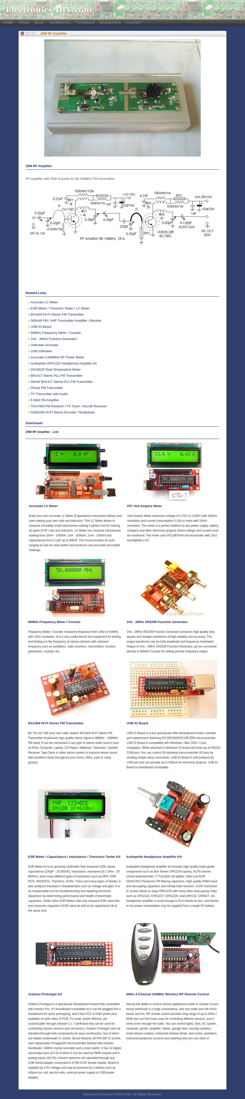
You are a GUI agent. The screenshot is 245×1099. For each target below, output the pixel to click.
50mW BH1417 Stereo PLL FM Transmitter (62, 382)
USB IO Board (41, 327)
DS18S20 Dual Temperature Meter (56, 369)
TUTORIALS (85, 22)
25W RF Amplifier (54, 33)
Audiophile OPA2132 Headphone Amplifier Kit (64, 363)
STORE (24, 22)
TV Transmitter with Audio (49, 394)
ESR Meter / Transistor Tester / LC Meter (60, 308)
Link (56, 432)
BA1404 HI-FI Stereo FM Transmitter (57, 314)
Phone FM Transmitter (47, 388)
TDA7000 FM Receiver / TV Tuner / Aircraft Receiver (69, 406)
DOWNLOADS (110, 22)
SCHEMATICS (59, 22)
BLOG (39, 22)
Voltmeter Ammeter (44, 345)
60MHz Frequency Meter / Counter (56, 333)
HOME (8, 22)
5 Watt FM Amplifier (45, 400)
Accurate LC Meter (44, 302)
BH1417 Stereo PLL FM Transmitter (56, 375)
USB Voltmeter (41, 351)
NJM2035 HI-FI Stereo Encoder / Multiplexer (63, 412)
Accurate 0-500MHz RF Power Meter (57, 357)
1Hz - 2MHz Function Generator (54, 339)
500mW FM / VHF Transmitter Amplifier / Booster (66, 320)
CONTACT (134, 22)
